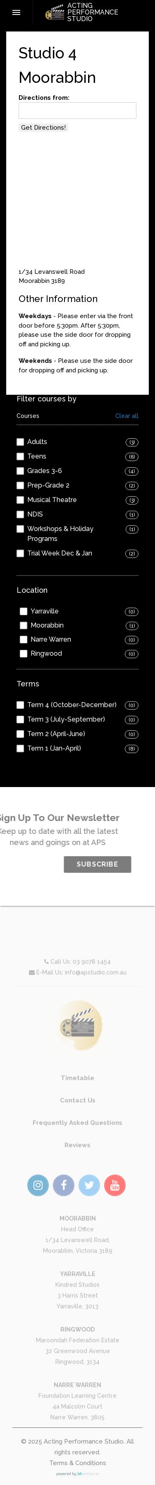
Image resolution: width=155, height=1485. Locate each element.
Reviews (77, 1162)
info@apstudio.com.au (95, 989)
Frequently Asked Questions (77, 1139)
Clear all (126, 416)
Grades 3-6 (44, 471)
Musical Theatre (52, 500)
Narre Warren (51, 639)
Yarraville (45, 611)
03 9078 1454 (92, 978)
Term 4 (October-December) (72, 705)
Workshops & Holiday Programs (60, 534)
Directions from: (44, 97)
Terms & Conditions (77, 1463)
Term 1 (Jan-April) (54, 748)
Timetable (77, 1095)
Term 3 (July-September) (66, 719)
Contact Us (77, 1117)
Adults (37, 442)
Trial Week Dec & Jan (59, 553)
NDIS (35, 514)
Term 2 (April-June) (56, 734)
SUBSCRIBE (115, 864)
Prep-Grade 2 (48, 485)
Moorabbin (47, 625)
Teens (36, 456)
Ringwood (46, 653)
